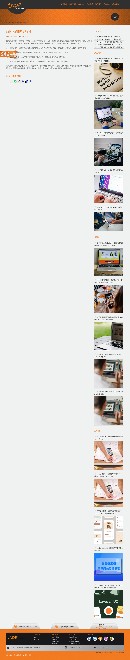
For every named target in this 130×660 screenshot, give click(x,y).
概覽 (35, 637)
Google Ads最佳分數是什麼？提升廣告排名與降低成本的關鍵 (108, 97)
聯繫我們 (90, 634)
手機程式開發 (56, 641)
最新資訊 (14, 36)
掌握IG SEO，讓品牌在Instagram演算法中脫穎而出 (108, 208)
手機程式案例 (73, 639)
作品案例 (72, 634)
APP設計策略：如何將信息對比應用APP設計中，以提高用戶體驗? (107, 512)
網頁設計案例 (73, 637)
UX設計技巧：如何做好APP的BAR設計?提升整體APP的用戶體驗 (108, 475)
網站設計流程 (56, 637)
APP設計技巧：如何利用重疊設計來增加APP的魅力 (108, 438)
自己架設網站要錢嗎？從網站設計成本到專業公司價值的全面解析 (108, 318)
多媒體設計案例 (74, 641)
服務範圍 (55, 634)
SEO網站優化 (56, 639)
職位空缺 (36, 639)
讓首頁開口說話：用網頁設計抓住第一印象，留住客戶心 (108, 355)
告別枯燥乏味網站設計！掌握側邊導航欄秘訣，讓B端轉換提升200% (108, 244)
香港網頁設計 (18, 655)
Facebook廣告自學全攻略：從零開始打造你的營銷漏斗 (109, 134)
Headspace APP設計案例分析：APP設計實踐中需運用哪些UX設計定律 (108, 586)
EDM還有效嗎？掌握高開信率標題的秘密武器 (112, 47)
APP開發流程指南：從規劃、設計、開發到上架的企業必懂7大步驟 (108, 281)
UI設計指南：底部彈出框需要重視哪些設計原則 (108, 549)
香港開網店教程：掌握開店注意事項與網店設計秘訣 (108, 393)
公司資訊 (37, 634)
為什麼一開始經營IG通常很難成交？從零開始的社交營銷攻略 (108, 60)
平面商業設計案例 (74, 643)
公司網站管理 (27, 655)
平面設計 (54, 643)
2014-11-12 (25, 36)
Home (8, 22)
